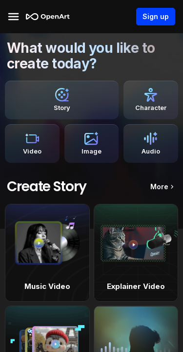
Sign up (156, 16)
